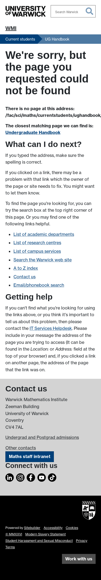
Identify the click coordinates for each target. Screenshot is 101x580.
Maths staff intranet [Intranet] (29, 456)
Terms (10, 547)
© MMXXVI (13, 534)
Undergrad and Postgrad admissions (42, 437)
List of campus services (37, 251)
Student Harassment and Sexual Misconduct (39, 541)
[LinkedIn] (9, 476)
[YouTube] (41, 476)
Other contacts (20, 448)
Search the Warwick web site (42, 259)
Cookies (72, 528)
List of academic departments (43, 234)
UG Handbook (57, 39)
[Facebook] (31, 476)
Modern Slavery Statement (45, 534)
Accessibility (53, 528)
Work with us (78, 558)
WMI (10, 28)
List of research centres (37, 242)
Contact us (24, 276)
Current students (20, 39)
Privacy (81, 541)
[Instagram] (20, 476)
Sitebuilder (32, 528)
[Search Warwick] (73, 11)
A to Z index (25, 268)
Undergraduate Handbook (32, 132)
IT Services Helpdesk (51, 328)
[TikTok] (52, 476)
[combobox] (73, 11)
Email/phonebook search (38, 285)
